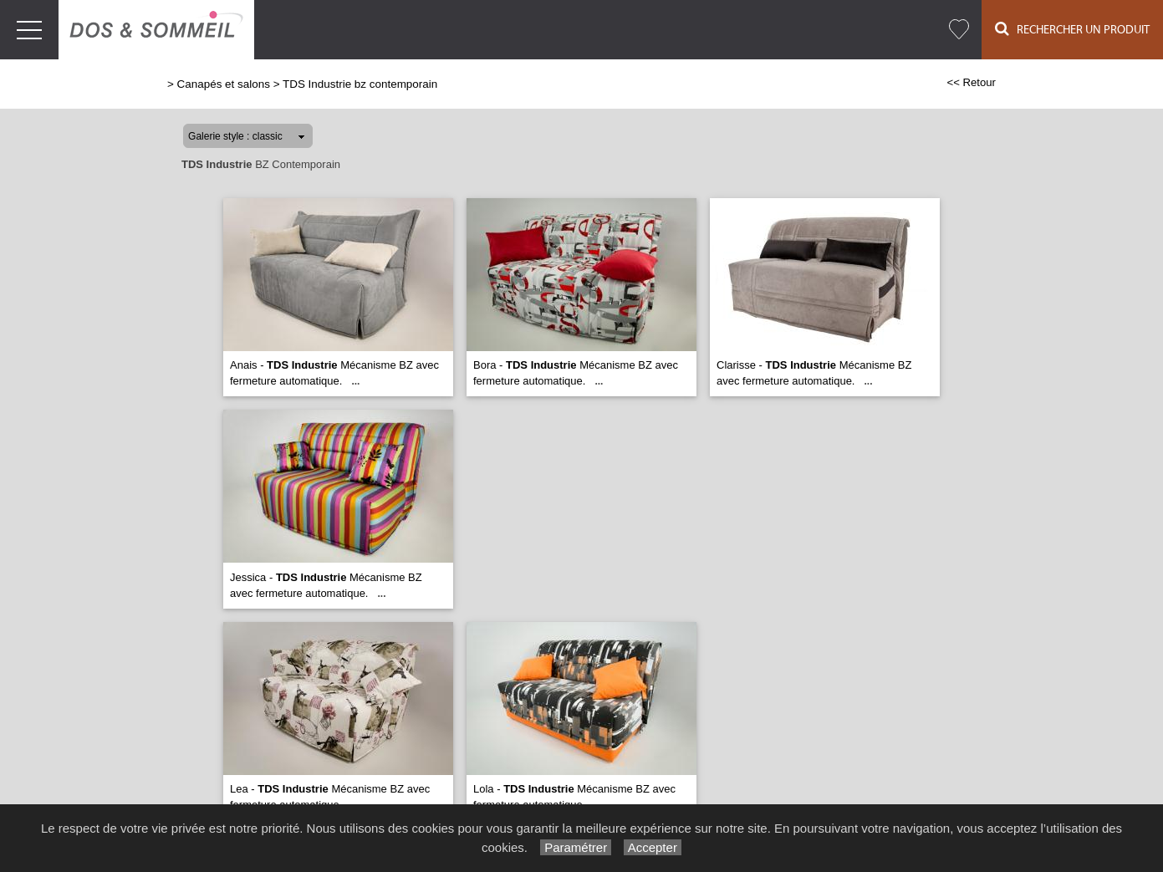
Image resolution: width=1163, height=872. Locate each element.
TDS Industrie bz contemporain (360, 84)
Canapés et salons (223, 84)
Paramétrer (575, 847)
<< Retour (971, 82)
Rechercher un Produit (1072, 29)
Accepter (653, 847)
